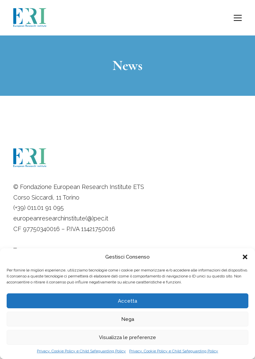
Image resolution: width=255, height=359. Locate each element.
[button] (245, 257)
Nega (127, 319)
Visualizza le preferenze (127, 337)
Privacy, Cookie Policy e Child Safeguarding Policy (81, 351)
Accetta (127, 301)
